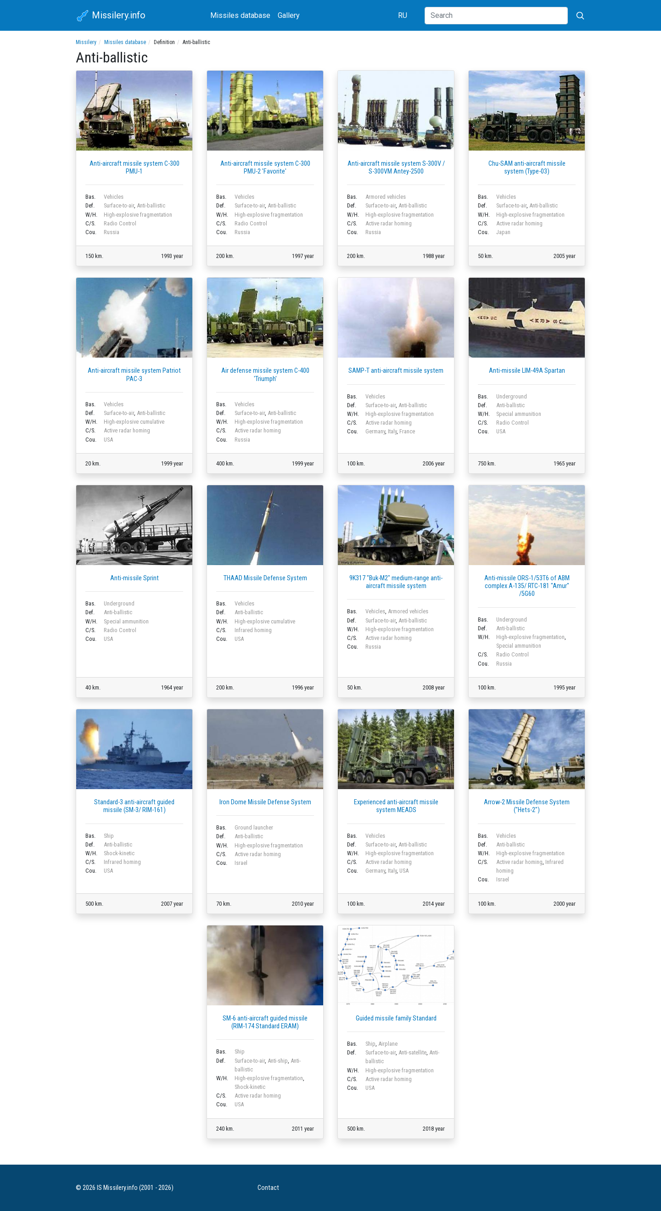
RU (402, 15)
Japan (503, 232)
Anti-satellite (412, 1052)
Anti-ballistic (151, 205)
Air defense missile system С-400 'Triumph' (265, 374)
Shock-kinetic (119, 853)
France (407, 431)
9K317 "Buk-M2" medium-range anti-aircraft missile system (396, 582)
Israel (241, 862)
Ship (109, 835)
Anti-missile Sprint (134, 578)
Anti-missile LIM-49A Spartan (527, 371)
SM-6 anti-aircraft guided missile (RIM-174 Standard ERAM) (265, 1022)
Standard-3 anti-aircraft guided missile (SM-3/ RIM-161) (134, 806)
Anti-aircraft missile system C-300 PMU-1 (134, 167)
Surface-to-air (119, 205)
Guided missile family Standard (396, 1018)
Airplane (388, 1043)
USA (108, 439)
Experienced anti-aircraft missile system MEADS (396, 806)
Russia (111, 232)
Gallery (289, 15)
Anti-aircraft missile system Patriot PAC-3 (134, 374)
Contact (268, 1188)
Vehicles (113, 196)
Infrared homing (253, 630)
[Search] (496, 15)
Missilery (86, 42)
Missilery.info (111, 16)
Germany (375, 431)
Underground (511, 396)
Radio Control (120, 223)
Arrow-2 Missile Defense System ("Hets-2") (527, 806)
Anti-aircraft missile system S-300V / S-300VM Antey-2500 (396, 167)
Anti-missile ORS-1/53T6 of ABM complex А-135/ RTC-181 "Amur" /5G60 (527, 586)
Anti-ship (278, 1060)
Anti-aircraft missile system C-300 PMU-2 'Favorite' (265, 167)
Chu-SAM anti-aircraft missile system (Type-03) (527, 167)
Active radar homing (388, 223)
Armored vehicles (385, 196)
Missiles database (240, 15)
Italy (392, 431)
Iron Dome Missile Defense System (265, 802)
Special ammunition (518, 413)
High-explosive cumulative (134, 421)
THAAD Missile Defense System (265, 578)
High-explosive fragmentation (138, 214)
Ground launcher (254, 827)
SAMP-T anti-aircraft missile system (395, 371)
